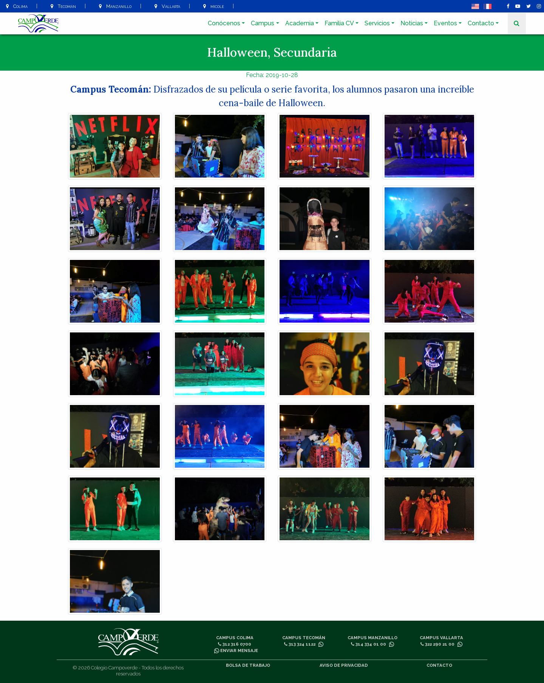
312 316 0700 (234, 644)
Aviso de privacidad (344, 665)
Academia (299, 23)
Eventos (445, 23)
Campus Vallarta (441, 637)
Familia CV (339, 23)
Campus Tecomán (303, 637)
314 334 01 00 (368, 644)
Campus (262, 23)
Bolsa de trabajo (248, 665)
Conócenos (224, 23)
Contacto (481, 23)
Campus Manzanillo (372, 637)
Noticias (411, 23)
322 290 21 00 (437, 644)
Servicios (377, 23)
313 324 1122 (299, 644)
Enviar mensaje (236, 650)
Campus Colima (234, 637)
